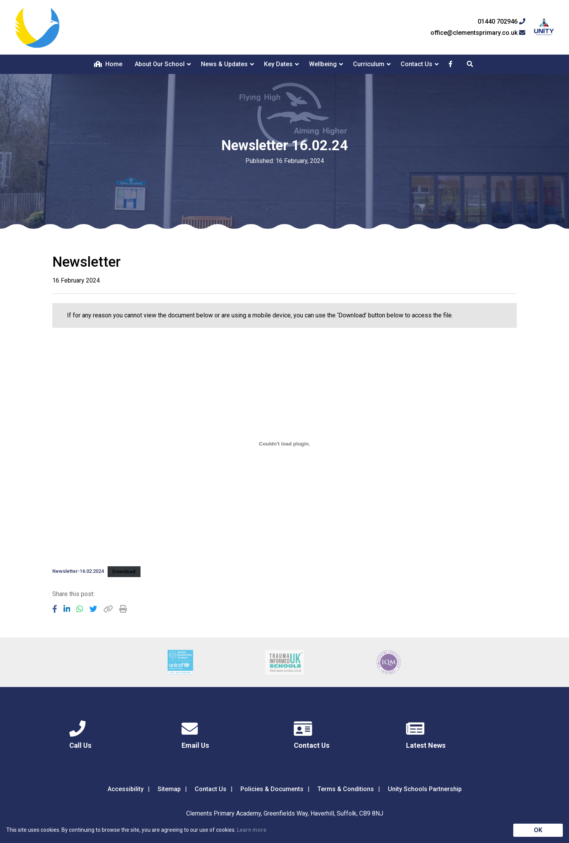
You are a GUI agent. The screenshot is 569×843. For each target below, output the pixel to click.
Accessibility (126, 789)
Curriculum (368, 64)
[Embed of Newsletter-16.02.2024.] (284, 444)
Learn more (251, 830)
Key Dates (278, 64)
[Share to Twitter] (93, 609)
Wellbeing (323, 64)
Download (123, 571)
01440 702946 (501, 21)
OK (538, 830)
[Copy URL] (108, 609)
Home (108, 64)
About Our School (160, 64)
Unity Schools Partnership (425, 789)
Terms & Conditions (345, 789)
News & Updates (224, 64)
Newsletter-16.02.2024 (78, 571)
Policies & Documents (271, 789)
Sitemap (169, 789)
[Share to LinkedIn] (66, 609)
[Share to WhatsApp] (79, 609)
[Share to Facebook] (54, 609)
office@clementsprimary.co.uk (477, 32)
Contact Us (416, 64)
